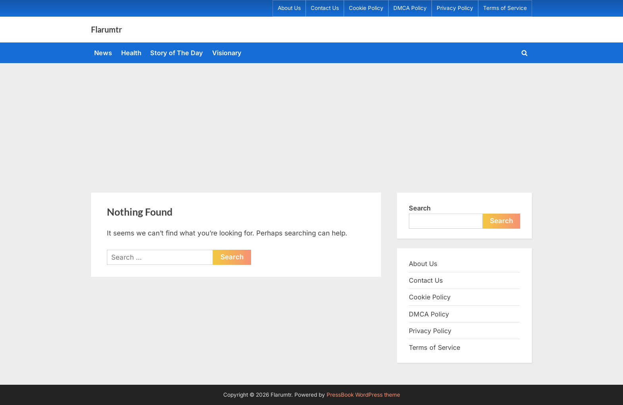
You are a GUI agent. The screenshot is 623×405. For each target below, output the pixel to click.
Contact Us (325, 8)
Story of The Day (176, 53)
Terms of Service (505, 8)
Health (131, 53)
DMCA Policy (410, 8)
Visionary (227, 53)
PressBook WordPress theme (363, 395)
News (103, 53)
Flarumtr (106, 29)
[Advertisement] (311, 122)
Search (420, 208)
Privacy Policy (455, 8)
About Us (289, 8)
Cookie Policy (366, 8)
